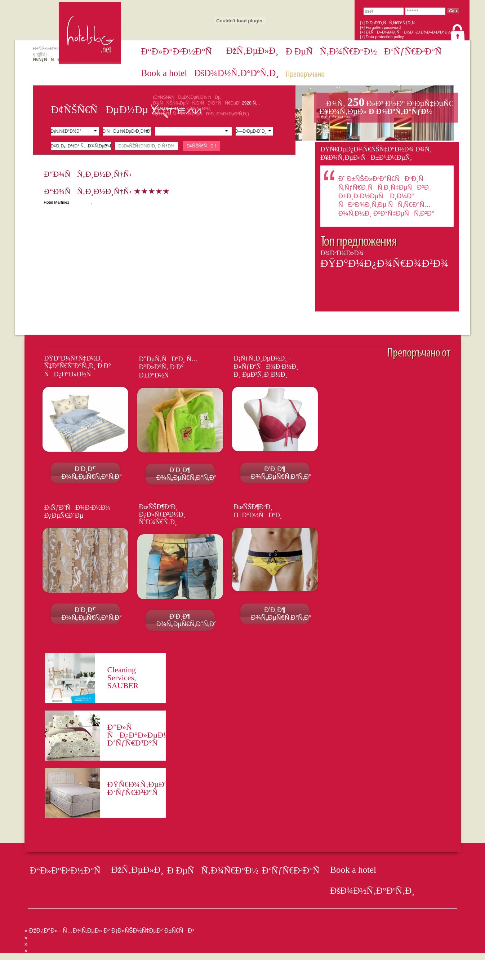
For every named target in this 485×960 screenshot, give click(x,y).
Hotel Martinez (57, 202)
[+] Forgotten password (380, 27)
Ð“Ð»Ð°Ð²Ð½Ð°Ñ (180, 51)
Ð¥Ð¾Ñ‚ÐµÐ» (386, 107)
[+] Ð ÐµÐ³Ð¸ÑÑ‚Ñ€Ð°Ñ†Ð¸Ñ (389, 23)
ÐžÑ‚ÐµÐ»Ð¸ (252, 51)
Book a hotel (164, 73)
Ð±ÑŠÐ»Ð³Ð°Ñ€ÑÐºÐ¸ (57, 48)
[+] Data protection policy (382, 37)
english (40, 54)
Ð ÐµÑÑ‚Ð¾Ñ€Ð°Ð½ (331, 51)
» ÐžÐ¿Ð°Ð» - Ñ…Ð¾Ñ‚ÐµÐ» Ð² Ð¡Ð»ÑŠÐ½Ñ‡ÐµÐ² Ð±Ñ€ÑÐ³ (109, 931)
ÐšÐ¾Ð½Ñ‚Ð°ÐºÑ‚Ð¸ (236, 73)
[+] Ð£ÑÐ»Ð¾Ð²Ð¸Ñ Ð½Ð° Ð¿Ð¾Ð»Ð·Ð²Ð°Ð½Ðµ (408, 32)
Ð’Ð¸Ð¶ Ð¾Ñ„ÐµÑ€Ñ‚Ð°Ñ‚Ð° (91, 472)
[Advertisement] (131, 956)
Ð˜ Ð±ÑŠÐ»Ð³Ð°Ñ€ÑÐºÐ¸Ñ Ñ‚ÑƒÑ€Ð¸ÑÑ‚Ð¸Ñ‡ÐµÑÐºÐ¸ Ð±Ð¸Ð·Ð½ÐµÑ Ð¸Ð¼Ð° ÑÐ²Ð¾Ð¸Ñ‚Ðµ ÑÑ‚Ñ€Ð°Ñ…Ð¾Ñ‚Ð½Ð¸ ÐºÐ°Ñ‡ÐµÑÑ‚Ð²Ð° (386, 196)
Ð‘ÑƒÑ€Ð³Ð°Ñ (416, 51)
